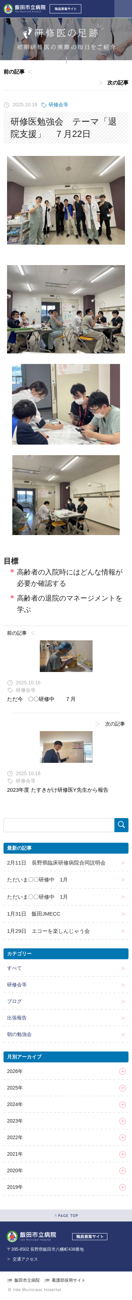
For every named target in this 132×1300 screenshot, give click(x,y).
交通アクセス (25, 1259)
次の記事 (117, 83)
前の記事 (14, 72)
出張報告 (17, 1017)
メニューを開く (123, 9)
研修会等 (58, 104)
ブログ (14, 1001)
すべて (14, 968)
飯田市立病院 (27, 1280)
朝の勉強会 (19, 1034)
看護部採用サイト (69, 1280)
